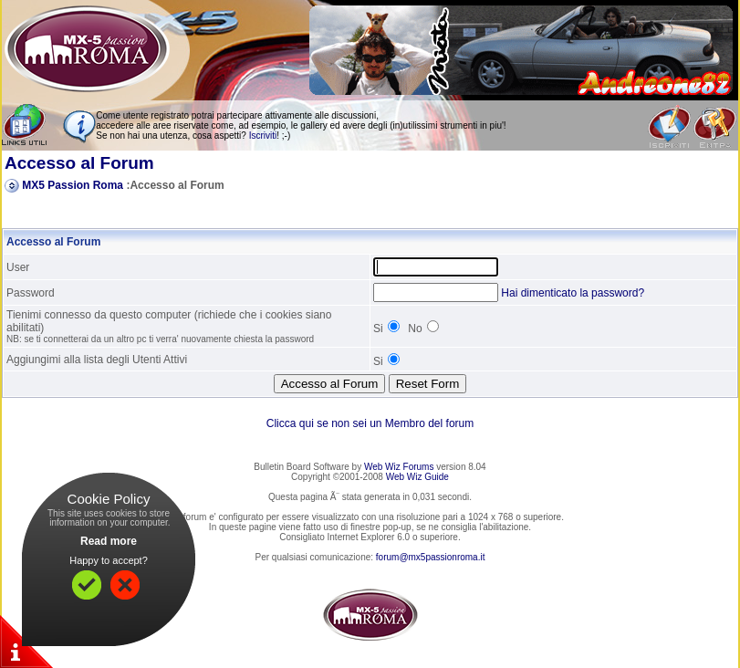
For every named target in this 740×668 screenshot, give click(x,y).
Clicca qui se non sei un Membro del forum (370, 423)
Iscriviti (263, 135)
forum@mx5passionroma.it (430, 557)
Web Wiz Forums (399, 467)
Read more (108, 541)
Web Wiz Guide (417, 477)
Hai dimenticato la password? (572, 293)
